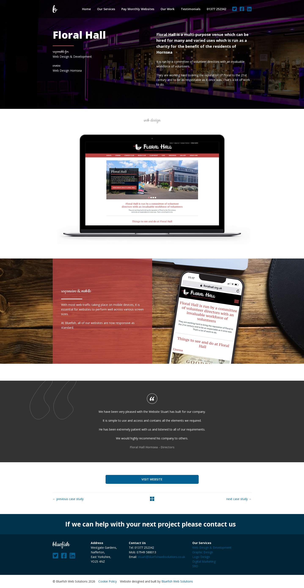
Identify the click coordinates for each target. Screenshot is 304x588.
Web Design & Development (211, 548)
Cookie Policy (107, 581)
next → (239, 499)
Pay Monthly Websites (137, 9)
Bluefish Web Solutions (177, 581)
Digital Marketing (204, 561)
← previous (68, 499)
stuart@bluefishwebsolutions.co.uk (161, 557)
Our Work (168, 9)
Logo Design (201, 557)
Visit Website (152, 479)
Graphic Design (202, 552)
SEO (195, 566)
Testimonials (190, 9)
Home (86, 9)
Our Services (106, 9)
